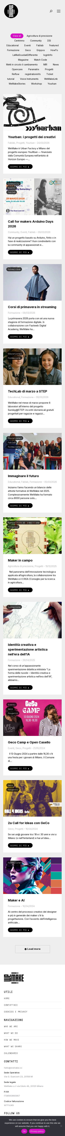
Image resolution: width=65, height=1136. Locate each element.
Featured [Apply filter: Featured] (54, 45)
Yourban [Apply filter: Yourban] (52, 83)
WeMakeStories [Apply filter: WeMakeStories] (17, 83)
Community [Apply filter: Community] (36, 40)
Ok (24, 1131)
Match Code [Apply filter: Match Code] (40, 59)
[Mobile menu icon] (58, 11)
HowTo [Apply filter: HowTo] (54, 50)
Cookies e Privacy (15, 1012)
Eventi (11, 188)
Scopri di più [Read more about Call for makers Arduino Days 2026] (19, 252)
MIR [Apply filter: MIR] (45, 64)
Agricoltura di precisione (24, 522)
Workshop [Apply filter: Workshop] (36, 83)
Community (13, 184)
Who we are (11, 1026)
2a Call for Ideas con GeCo (28, 823)
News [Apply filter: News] (56, 64)
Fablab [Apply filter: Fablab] (40, 45)
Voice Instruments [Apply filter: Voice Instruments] (29, 78)
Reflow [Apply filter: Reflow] (15, 74)
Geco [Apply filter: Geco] (28, 50)
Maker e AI (16, 900)
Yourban (12, 108)
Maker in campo (20, 560)
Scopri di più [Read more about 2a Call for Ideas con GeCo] (19, 845)
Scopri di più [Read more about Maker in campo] (19, 590)
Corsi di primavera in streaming (32, 307)
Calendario (11, 1053)
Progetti (13, 104)
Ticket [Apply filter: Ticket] (49, 74)
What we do (11, 1033)
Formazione (14, 269)
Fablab (11, 99)
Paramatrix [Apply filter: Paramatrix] (33, 69)
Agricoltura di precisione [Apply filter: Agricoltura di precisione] (39, 35)
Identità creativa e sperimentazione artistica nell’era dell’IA (28, 649)
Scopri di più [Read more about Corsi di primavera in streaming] (19, 337)
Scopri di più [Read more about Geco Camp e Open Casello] (19, 768)
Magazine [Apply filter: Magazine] (23, 59)
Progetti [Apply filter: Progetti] (49, 69)
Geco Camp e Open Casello (29, 742)
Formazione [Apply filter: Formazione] (13, 50)
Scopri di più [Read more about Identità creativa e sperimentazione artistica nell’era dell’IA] (19, 687)
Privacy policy (37, 1131)
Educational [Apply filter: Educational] (13, 45)
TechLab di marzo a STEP (27, 391)
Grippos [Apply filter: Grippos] (41, 50)
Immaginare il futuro (23, 476)
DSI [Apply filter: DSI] (49, 40)
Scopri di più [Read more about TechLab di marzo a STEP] (19, 421)
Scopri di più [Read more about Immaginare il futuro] (19, 506)
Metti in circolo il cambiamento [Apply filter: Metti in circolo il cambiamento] (22, 64)
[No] (61, 1126)
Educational (15, 354)
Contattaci (11, 1005)
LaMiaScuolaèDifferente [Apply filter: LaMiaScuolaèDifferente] (25, 55)
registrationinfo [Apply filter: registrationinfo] (33, 74)
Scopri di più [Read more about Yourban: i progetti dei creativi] (19, 167)
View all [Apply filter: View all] (17, 35)
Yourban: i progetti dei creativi (31, 137)
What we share (13, 1046)
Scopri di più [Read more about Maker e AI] (19, 930)
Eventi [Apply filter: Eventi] (27, 45)
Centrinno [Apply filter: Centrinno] (19, 40)
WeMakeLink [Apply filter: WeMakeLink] (51, 78)
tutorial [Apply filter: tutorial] (10, 78)
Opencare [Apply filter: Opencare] (17, 69)
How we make (11, 1040)
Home (7, 998)
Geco (10, 709)
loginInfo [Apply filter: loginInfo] (47, 55)
